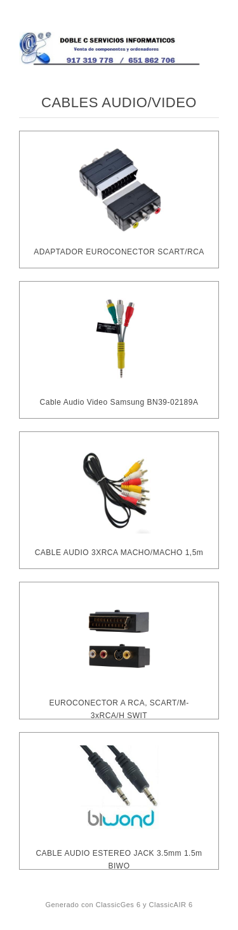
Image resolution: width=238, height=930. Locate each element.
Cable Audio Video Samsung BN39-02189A (119, 402)
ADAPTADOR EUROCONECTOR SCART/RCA (119, 251)
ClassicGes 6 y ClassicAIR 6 (144, 904)
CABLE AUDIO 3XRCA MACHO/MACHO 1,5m (119, 552)
